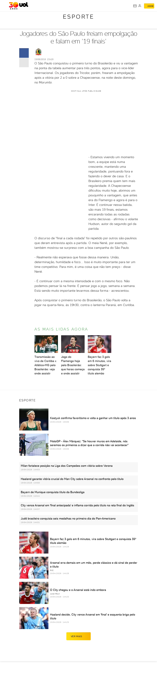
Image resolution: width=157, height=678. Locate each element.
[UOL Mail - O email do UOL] (135, 6)
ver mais (78, 636)
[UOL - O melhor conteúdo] (18, 6)
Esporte (78, 16)
